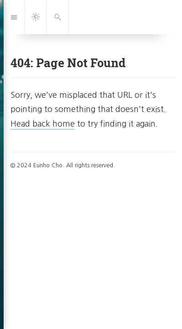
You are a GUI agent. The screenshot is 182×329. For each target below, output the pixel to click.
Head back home (42, 124)
